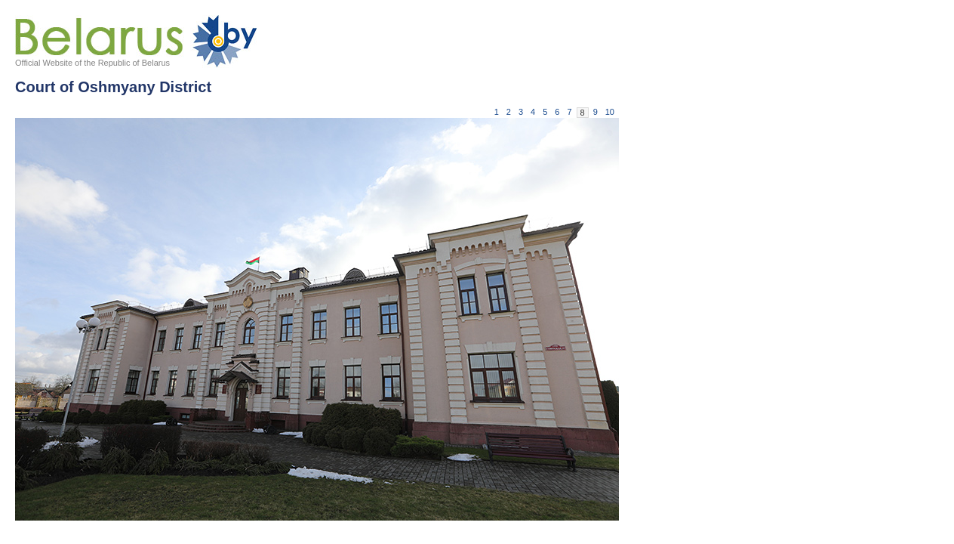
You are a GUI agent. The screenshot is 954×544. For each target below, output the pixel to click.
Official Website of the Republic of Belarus (92, 62)
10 (609, 111)
